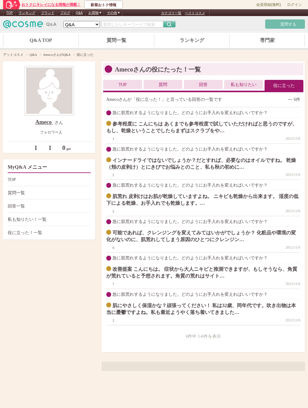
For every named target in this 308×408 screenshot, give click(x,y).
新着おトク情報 (103, 5)
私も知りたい (244, 84)
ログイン (294, 4)
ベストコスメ (195, 13)
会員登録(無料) (268, 4)
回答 (203, 84)
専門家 (267, 40)
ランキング (26, 12)
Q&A (79, 12)
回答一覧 (48, 206)
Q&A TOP (41, 40)
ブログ (65, 12)
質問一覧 (116, 40)
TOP (9, 12)
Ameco (44, 122)
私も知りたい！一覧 (48, 219)
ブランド (48, 12)
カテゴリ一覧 (171, 13)
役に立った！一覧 (48, 232)
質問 (163, 84)
